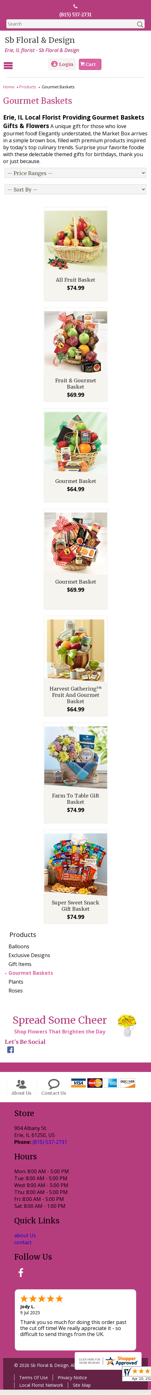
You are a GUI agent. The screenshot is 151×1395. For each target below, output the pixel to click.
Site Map (80, 1390)
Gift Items (20, 969)
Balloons (19, 952)
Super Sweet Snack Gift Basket (75, 911)
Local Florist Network (39, 1390)
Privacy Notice (70, 1383)
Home (9, 86)
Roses (16, 996)
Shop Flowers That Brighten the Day (58, 1037)
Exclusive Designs (29, 960)
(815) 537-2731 (75, 15)
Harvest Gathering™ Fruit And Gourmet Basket (75, 700)
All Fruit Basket (75, 285)
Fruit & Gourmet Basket (75, 389)
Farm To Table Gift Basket (75, 804)
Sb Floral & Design (38, 40)
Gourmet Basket (75, 487)
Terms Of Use (32, 1383)
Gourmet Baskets (31, 978)
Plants (16, 987)
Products (27, 86)
